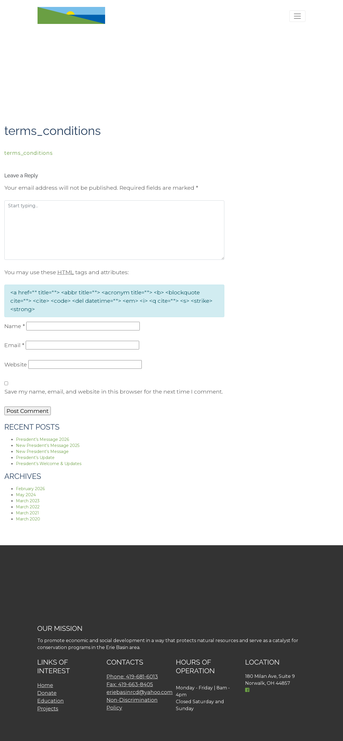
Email (14, 345)
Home (45, 685)
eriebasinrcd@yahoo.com (140, 692)
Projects (47, 709)
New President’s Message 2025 (47, 445)
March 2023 (28, 500)
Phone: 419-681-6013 (132, 677)
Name (14, 326)
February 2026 (30, 488)
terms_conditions (28, 153)
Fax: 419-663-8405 (130, 684)
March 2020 (28, 519)
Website (15, 364)
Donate (47, 693)
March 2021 (27, 513)
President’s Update (35, 457)
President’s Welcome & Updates (48, 463)
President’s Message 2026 (42, 439)
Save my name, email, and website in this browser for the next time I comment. (113, 391)
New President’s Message (42, 451)
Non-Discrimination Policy (132, 704)
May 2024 (26, 494)
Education (50, 701)
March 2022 (28, 506)
